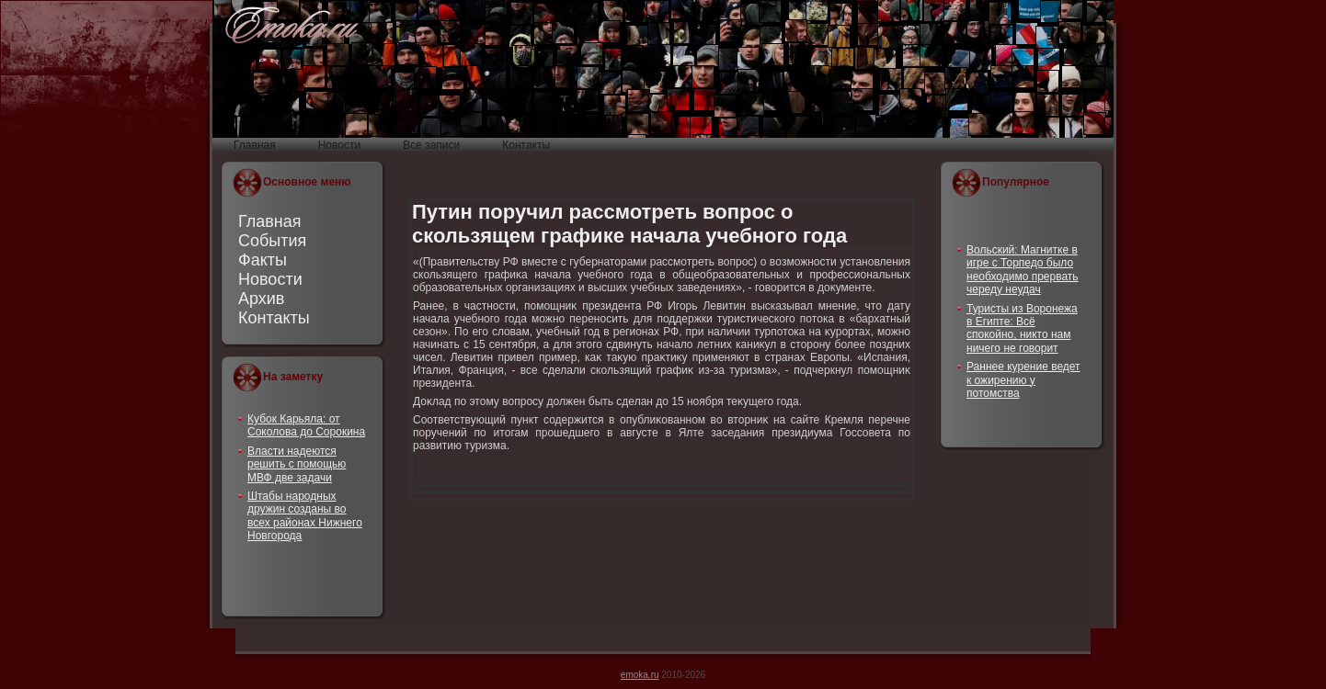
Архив (261, 298)
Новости (270, 279)
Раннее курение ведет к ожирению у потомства (1023, 380)
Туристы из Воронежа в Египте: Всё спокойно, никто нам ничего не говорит (1022, 328)
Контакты (274, 318)
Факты (262, 260)
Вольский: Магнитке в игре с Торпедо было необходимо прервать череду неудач (1022, 269)
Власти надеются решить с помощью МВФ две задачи (296, 464)
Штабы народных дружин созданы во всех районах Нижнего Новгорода (304, 516)
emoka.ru (640, 675)
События (272, 241)
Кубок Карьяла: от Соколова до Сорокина (306, 425)
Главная (270, 221)
